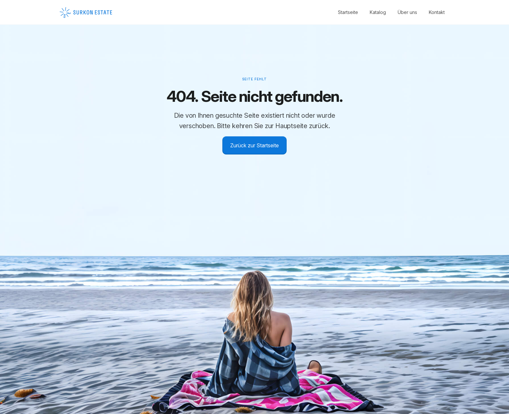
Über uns (407, 12)
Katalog (378, 12)
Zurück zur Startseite (254, 145)
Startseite (348, 12)
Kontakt (437, 12)
